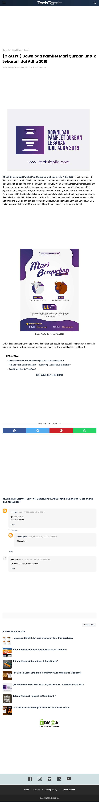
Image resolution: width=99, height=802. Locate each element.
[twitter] (38, 431)
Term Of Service (69, 790)
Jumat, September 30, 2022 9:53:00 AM (34, 560)
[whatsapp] (84, 431)
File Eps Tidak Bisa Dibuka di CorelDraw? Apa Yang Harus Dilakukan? (40, 365)
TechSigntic (12, 68)
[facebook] (14, 431)
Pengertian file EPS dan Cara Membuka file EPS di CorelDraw (43, 638)
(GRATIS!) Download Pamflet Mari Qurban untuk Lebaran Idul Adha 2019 (38, 177)
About (25, 790)
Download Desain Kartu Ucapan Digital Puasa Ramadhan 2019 (36, 361)
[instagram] (39, 781)
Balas (13, 525)
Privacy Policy (51, 790)
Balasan (14, 531)
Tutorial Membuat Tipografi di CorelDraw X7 (34, 696)
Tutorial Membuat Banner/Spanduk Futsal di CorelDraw (40, 650)
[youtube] (68, 781)
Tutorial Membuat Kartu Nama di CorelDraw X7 (36, 661)
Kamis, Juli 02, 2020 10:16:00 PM (31, 513)
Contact (36, 790)
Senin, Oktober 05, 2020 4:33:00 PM (42, 537)
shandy (14, 513)
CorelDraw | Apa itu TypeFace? (22, 369)
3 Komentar (41, 68)
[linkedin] (59, 781)
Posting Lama (88, 625)
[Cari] (94, 3)
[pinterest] (61, 431)
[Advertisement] (49, 27)
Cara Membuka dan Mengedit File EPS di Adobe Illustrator (41, 708)
